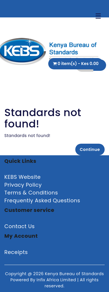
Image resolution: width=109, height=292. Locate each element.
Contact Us (19, 226)
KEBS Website (22, 177)
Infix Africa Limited (57, 280)
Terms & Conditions (31, 192)
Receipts (16, 252)
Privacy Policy (23, 184)
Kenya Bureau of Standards (74, 274)
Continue (90, 149)
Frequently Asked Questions (42, 200)
